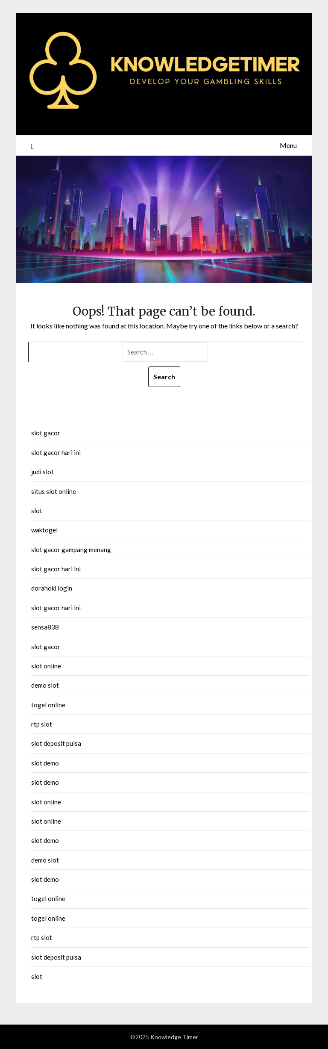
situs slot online (53, 491)
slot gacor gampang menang (71, 549)
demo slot (45, 685)
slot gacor (45, 433)
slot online (46, 666)
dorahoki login (51, 588)
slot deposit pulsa (56, 743)
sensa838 (45, 627)
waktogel (44, 530)
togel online (48, 705)
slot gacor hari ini (56, 452)
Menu (288, 145)
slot (36, 510)
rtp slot (41, 724)
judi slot (42, 472)
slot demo (45, 763)
